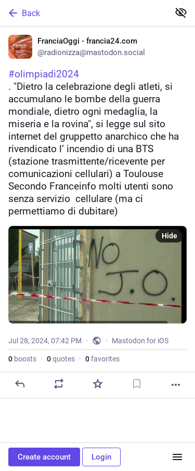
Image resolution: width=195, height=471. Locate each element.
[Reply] (20, 384)
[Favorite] (98, 384)
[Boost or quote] (59, 384)
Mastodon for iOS (140, 341)
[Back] (83, 13)
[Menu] (177, 457)
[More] (176, 385)
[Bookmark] (137, 384)
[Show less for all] (181, 12)
